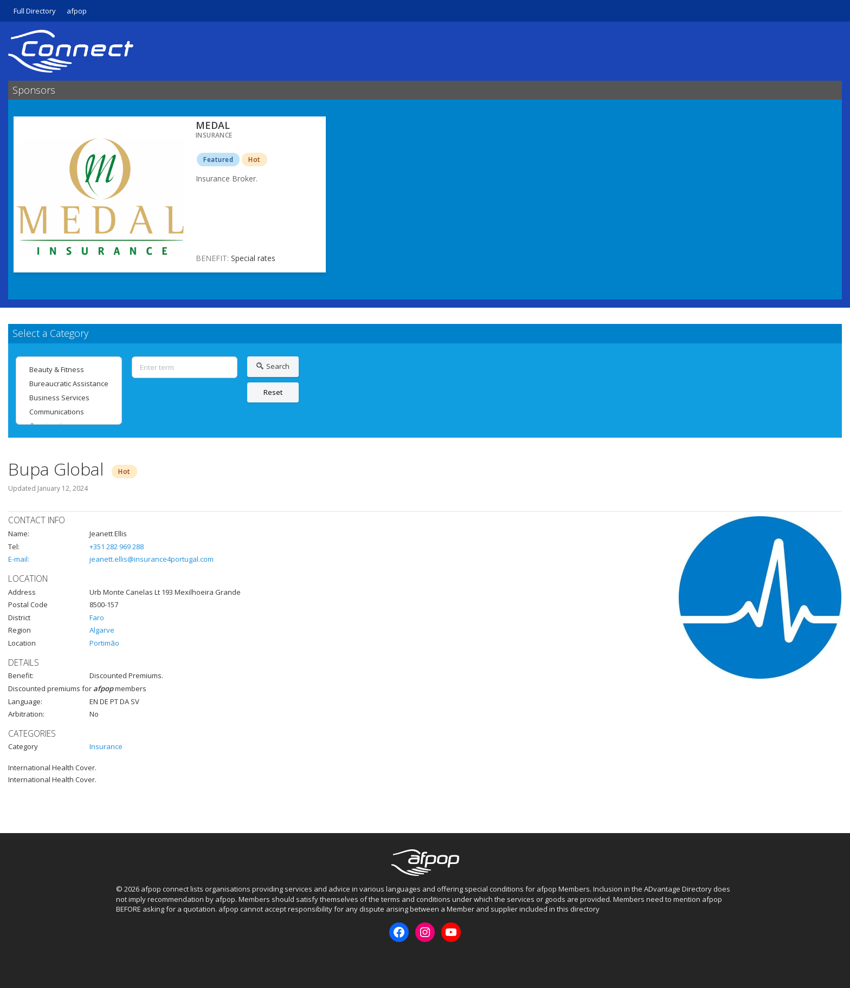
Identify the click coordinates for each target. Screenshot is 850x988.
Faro (96, 617)
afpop (77, 11)
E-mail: (18, 559)
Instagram (141, 960)
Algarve (101, 630)
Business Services (69, 398)
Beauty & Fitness (69, 369)
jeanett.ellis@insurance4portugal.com (151, 559)
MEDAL (213, 125)
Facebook (123, 960)
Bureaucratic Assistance (69, 383)
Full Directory (35, 11)
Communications (69, 412)
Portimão (104, 643)
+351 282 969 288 (116, 546)
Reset (272, 392)
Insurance (106, 746)
